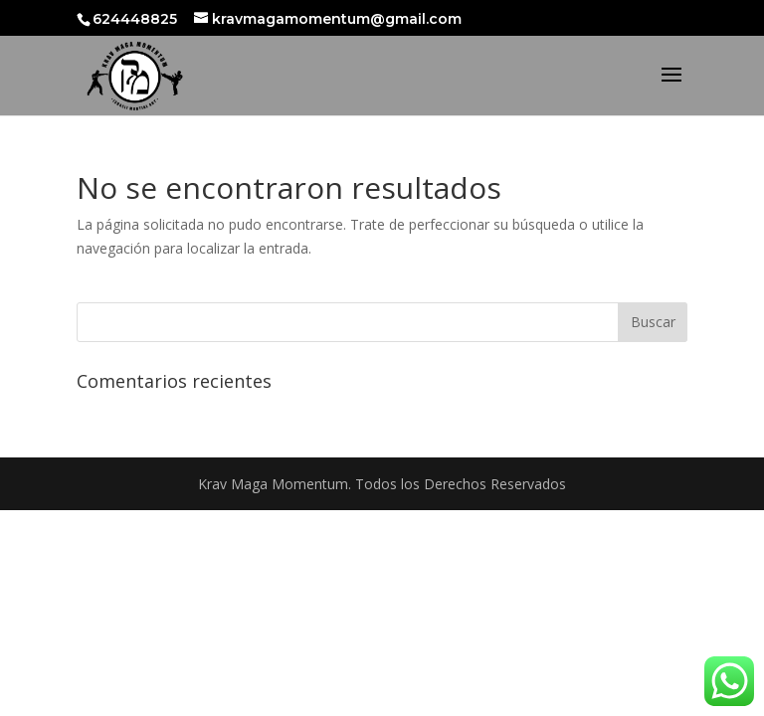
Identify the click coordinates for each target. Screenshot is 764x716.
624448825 (137, 19)
